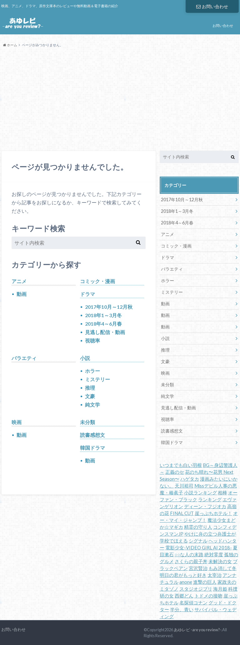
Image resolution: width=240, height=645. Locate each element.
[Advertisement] (120, 99)
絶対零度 (213, 554)
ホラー (92, 371)
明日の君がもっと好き (183, 575)
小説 (85, 358)
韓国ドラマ (92, 448)
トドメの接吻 (208, 595)
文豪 (90, 396)
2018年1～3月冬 (103, 315)
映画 (17, 422)
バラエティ (24, 358)
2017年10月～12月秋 (108, 307)
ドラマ (87, 294)
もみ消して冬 (222, 568)
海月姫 (220, 589)
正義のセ (174, 472)
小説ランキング (200, 492)
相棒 (222, 492)
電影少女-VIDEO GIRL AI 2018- (198, 547)
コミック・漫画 (97, 281)
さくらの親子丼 (191, 561)
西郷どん (184, 595)
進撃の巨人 (205, 582)
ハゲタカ (189, 479)
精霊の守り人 (198, 527)
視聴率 (92, 340)
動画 (22, 294)
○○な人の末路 (189, 554)
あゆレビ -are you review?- (197, 629)
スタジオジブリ (195, 589)
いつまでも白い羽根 (181, 465)
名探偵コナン (193, 602)
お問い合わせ (212, 6)
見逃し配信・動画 (105, 332)
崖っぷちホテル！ (213, 513)
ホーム (10, 45)
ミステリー (97, 379)
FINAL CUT (182, 513)
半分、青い (181, 609)
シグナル (198, 540)
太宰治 (215, 575)
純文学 (92, 405)
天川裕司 (184, 485)
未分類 (87, 422)
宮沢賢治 (198, 568)
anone (185, 582)
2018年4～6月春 (103, 324)
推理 (90, 388)
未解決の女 (220, 561)
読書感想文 (92, 435)
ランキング (210, 499)
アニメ (19, 281)
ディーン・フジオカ (205, 506)
